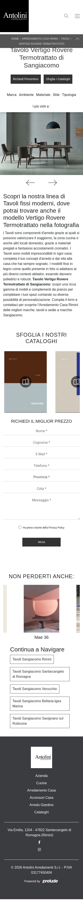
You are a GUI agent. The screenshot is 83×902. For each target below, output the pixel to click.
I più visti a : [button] (41, 106)
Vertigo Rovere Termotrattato (41, 43)
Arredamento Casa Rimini (40, 38)
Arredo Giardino (42, 805)
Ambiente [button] (26, 95)
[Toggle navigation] (77, 16)
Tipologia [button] (69, 95)
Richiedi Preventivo (26, 79)
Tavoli (65, 38)
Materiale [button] (43, 95)
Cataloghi (41, 812)
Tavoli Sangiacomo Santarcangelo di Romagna (38, 674)
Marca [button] (11, 95)
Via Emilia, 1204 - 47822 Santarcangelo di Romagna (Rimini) (39, 832)
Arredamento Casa (41, 790)
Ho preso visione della (43, 527)
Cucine (41, 783)
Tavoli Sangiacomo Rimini (31, 659)
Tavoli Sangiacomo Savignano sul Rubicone (37, 721)
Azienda (41, 776)
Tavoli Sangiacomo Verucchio (34, 689)
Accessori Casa (41, 797)
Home (15, 38)
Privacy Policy (56, 527)
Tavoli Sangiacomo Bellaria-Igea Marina (36, 703)
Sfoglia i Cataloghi (58, 79)
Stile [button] (56, 95)
